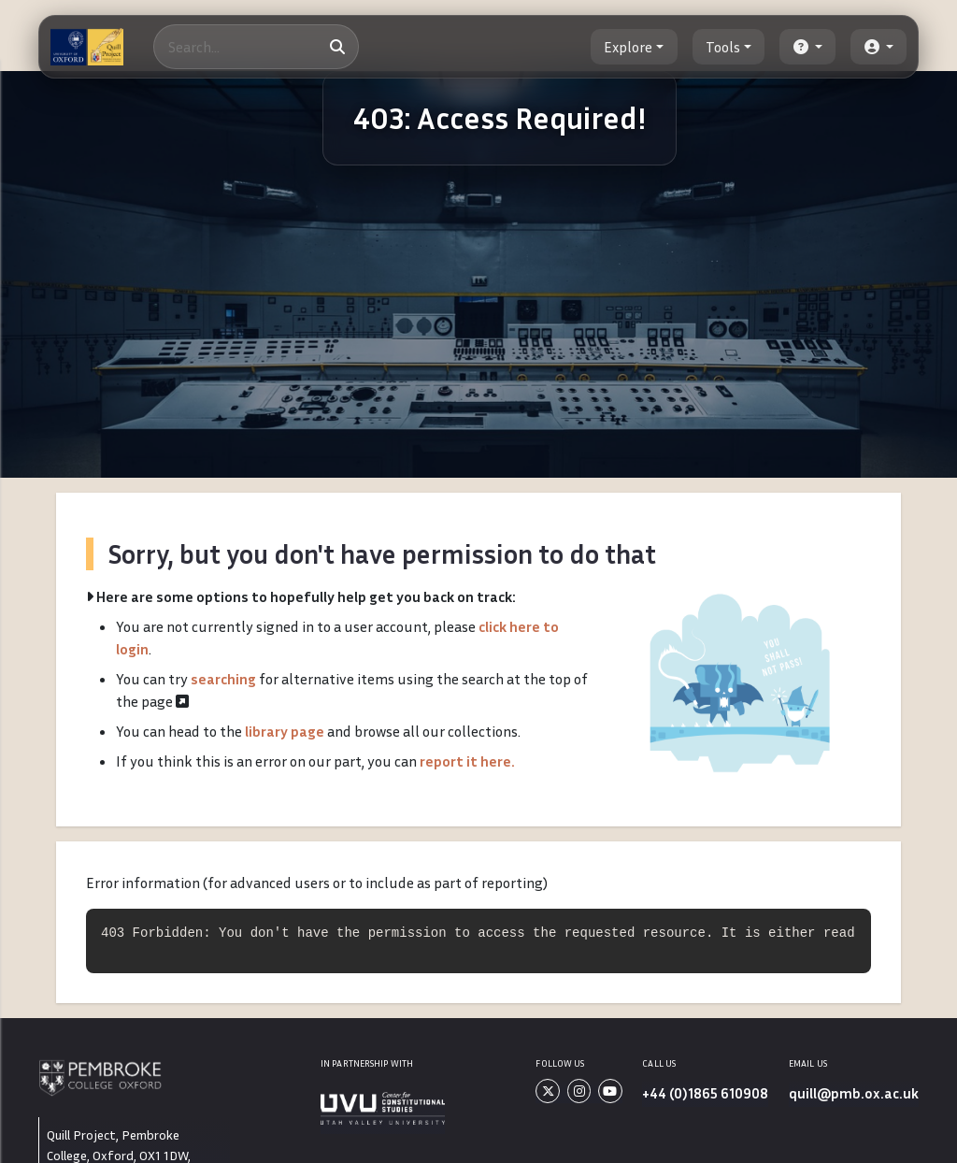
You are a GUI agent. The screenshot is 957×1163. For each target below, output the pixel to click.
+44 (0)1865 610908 (705, 1092)
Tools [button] (723, 46)
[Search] (256, 46)
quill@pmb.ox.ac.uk (854, 1092)
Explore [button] (628, 46)
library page (284, 731)
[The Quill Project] (86, 46)
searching (223, 678)
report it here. (467, 761)
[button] (807, 47)
